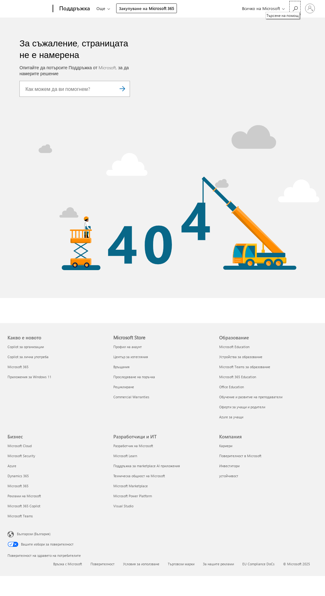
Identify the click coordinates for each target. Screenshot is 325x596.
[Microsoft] (29, 8)
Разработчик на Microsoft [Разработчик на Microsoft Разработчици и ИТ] (133, 445)
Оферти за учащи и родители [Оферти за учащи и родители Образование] (242, 407)
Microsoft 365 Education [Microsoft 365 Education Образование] (237, 376)
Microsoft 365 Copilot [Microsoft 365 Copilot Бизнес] (24, 506)
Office (132, 8)
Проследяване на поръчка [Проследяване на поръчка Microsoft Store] (134, 376)
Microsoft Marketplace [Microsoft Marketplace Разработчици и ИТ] (130, 486)
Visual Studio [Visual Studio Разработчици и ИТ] (123, 506)
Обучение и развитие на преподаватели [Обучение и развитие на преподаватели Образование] (250, 397)
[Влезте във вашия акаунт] (309, 8)
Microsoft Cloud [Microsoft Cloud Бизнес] (20, 445)
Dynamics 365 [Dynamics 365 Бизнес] (18, 475)
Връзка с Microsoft (67, 564)
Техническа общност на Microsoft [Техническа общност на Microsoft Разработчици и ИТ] (139, 475)
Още (150, 8)
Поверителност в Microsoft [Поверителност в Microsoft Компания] (240, 455)
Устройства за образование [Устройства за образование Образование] (240, 356)
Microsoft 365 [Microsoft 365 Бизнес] (18, 486)
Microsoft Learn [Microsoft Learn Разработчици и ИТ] (125, 455)
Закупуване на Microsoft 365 (196, 8)
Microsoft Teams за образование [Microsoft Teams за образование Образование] (244, 366)
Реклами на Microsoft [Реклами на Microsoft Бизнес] (24, 496)
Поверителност (102, 564)
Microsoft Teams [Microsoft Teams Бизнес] (20, 516)
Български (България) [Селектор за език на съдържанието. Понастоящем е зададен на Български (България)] (33, 533)
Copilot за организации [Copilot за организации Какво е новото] (26, 346)
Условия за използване (141, 564)
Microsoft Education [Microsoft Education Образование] (234, 346)
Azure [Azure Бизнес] (12, 465)
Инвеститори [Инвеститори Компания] (229, 465)
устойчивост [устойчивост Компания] (228, 475)
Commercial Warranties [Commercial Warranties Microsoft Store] (131, 397)
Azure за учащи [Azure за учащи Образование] (231, 417)
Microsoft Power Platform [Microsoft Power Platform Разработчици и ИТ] (132, 496)
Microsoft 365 (108, 8)
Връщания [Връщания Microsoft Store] (121, 366)
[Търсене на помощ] (295, 8)
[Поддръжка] (74, 8)
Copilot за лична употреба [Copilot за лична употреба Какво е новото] (28, 356)
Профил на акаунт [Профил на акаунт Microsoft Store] (127, 346)
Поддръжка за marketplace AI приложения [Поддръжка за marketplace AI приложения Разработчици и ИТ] (146, 465)
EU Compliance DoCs (258, 564)
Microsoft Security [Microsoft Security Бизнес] (21, 455)
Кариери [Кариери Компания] (225, 445)
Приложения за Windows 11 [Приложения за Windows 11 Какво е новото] (29, 376)
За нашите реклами (218, 564)
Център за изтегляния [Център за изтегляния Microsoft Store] (130, 356)
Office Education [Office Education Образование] (231, 386)
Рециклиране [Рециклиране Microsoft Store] (123, 386)
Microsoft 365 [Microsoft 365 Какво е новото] (18, 366)
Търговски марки (181, 564)
